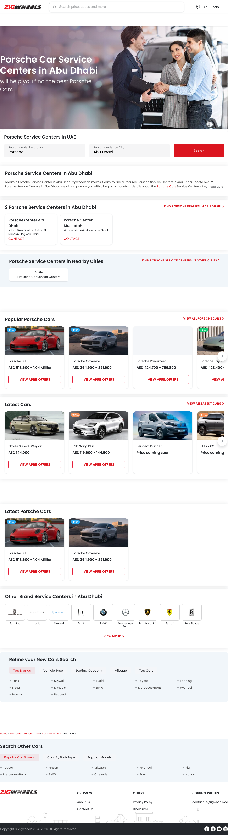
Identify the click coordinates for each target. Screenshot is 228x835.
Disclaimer (140, 809)
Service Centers (51, 733)
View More (112, 636)
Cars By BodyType (61, 757)
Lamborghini (147, 623)
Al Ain (39, 272)
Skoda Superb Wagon (25, 446)
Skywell (59, 623)
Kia (187, 768)
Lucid (36, 623)
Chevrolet (101, 774)
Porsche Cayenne (86, 361)
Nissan (17, 688)
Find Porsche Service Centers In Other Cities (179, 260)
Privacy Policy (142, 802)
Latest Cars (211, 403)
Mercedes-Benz (125, 625)
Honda (17, 694)
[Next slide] (222, 356)
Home (3, 733)
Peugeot (60, 694)
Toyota (143, 681)
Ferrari (169, 623)
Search (199, 150)
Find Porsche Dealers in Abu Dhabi (192, 206)
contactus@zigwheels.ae (210, 802)
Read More (216, 187)
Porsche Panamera (151, 361)
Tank (81, 623)
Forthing (14, 623)
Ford (143, 774)
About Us (83, 802)
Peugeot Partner (149, 446)
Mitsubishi (61, 688)
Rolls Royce (191, 623)
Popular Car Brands (19, 757)
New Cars (15, 733)
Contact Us (85, 809)
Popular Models (99, 757)
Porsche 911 (17, 361)
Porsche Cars (166, 186)
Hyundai (186, 688)
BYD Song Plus (83, 446)
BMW (103, 623)
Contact (16, 238)
